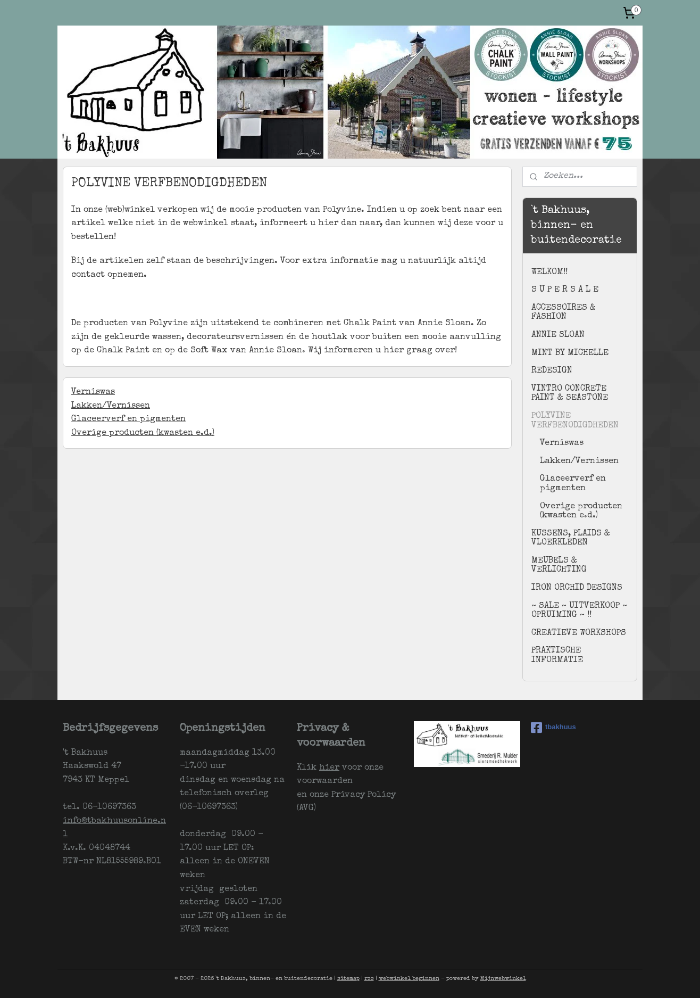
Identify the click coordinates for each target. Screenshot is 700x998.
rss (369, 978)
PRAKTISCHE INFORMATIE (557, 656)
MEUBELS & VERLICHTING (559, 566)
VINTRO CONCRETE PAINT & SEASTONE (569, 394)
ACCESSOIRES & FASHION (563, 313)
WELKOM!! (549, 272)
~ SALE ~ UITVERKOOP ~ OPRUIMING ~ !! (579, 611)
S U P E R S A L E (564, 290)
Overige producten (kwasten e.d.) (142, 433)
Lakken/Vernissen (110, 406)
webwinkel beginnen (409, 978)
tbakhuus (553, 727)
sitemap (348, 978)
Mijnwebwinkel (503, 978)
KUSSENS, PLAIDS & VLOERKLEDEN (570, 539)
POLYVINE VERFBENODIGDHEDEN (575, 421)
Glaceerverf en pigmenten (128, 419)
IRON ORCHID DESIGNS (576, 588)
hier (329, 768)
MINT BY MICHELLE (570, 353)
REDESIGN (551, 371)
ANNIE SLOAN (558, 335)
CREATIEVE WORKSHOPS (578, 633)
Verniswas (93, 392)
